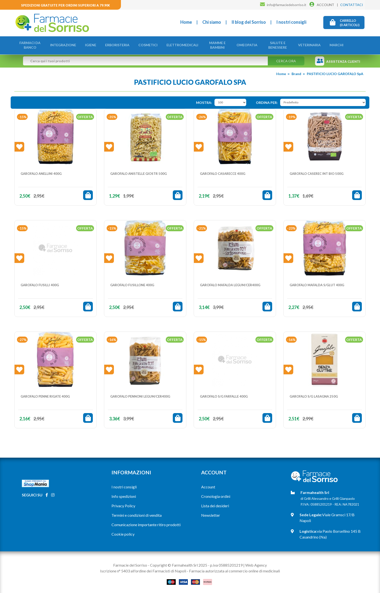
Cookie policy (123, 532)
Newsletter (210, 513)
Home (186, 22)
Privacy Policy (123, 504)
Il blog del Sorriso (248, 22)
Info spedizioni (123, 495)
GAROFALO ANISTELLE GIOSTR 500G (138, 172)
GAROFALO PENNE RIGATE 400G (45, 395)
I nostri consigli (291, 22)
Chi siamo (211, 22)
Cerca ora (286, 59)
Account (208, 485)
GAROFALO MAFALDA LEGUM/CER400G (230, 283)
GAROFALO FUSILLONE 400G (132, 283)
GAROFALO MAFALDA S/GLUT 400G (317, 283)
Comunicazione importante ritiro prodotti (146, 523)
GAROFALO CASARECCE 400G (222, 172)
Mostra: (204, 101)
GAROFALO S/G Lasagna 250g (314, 395)
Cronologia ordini (215, 495)
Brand (296, 72)
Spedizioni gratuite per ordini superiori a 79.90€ (65, 5)
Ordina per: (267, 101)
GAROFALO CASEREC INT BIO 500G (316, 172)
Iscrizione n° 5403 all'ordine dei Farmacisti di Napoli (143, 569)
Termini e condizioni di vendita (136, 513)
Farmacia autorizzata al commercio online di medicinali (234, 569)
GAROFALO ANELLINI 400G (41, 172)
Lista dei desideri (215, 504)
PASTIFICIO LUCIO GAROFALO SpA (335, 72)
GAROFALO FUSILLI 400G (40, 283)
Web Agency (256, 563)
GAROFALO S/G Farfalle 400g (224, 395)
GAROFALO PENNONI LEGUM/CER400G (140, 395)
